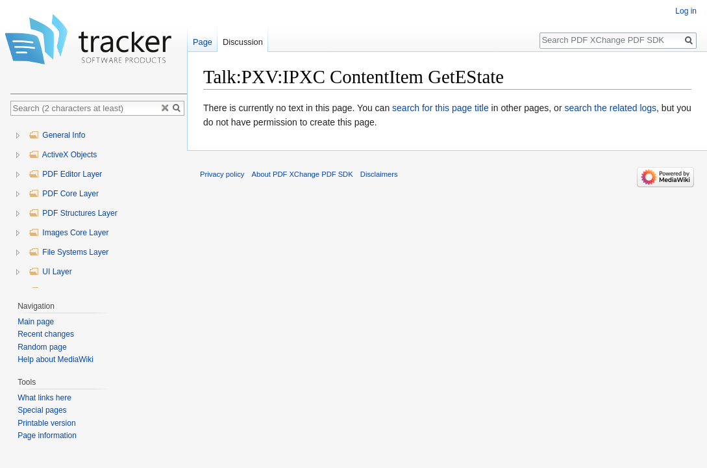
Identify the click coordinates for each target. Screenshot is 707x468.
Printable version (46, 423)
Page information (47, 435)
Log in (686, 11)
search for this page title (440, 108)
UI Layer (50, 272)
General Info (57, 135)
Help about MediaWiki (55, 359)
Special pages (42, 410)
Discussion (243, 42)
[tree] (98, 205)
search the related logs (610, 108)
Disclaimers (379, 174)
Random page (42, 347)
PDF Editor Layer (65, 174)
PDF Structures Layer (73, 213)
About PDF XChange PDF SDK (302, 174)
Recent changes (46, 334)
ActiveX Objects (63, 154)
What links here (44, 397)
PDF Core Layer (64, 194)
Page (202, 42)
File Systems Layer (68, 252)
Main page (36, 321)
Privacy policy (222, 174)
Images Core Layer (68, 232)
